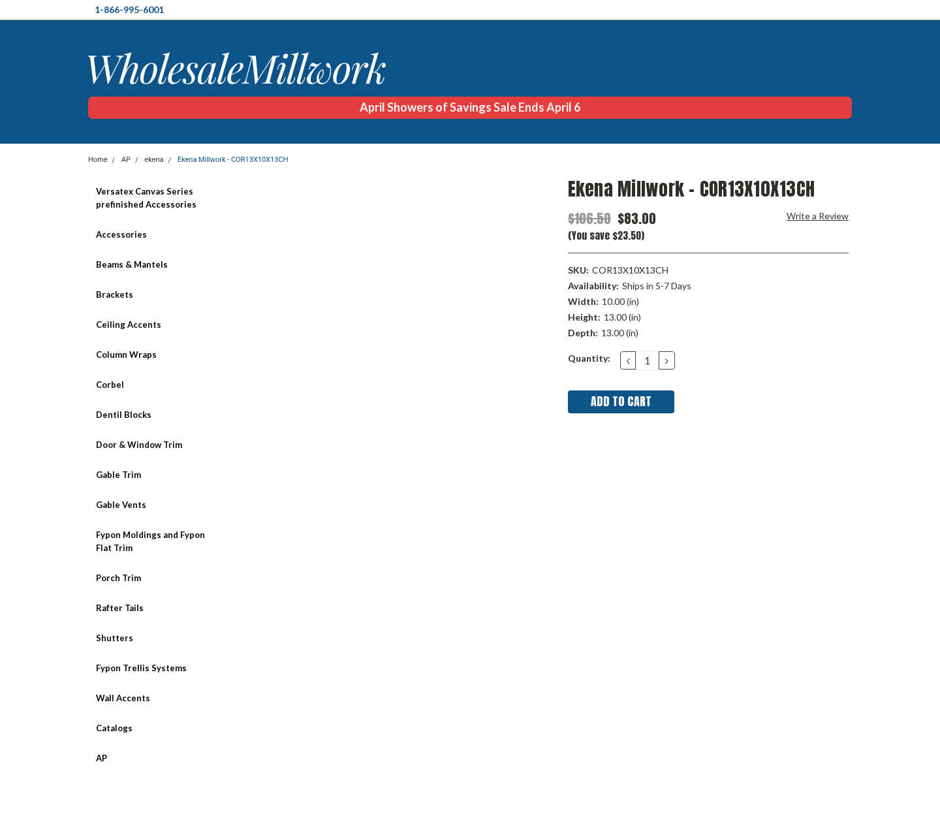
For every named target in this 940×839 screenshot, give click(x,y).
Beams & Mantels (132, 264)
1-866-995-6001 (129, 9)
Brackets (114, 294)
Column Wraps (126, 354)
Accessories (121, 234)
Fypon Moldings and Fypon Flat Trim (150, 541)
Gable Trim (118, 474)
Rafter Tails (120, 608)
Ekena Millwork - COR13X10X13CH (233, 159)
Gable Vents (121, 504)
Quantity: (589, 358)
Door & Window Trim (139, 444)
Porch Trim (118, 578)
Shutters (114, 638)
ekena (153, 159)
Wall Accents (123, 698)
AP (126, 159)
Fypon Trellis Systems (141, 668)
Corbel (110, 384)
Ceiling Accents (128, 324)
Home (98, 159)
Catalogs (114, 728)
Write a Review (818, 215)
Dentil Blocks (123, 414)
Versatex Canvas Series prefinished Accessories (146, 198)
